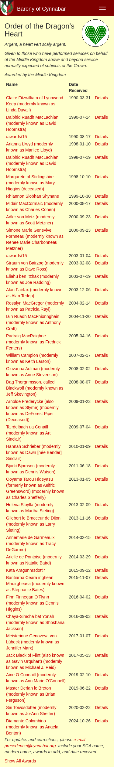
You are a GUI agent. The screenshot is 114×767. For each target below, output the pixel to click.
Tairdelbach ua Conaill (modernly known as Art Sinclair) (28, 432)
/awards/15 (16, 136)
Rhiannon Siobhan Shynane (32, 196)
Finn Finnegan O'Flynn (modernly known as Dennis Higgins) (32, 603)
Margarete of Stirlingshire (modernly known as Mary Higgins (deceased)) (30, 182)
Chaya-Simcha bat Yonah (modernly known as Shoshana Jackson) (35, 622)
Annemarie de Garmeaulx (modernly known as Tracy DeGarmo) (31, 543)
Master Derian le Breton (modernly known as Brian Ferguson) (30, 694)
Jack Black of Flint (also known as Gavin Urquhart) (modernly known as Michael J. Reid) (35, 661)
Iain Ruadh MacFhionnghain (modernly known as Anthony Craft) (33, 322)
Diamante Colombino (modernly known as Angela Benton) (32, 726)
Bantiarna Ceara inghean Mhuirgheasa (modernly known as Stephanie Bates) (35, 583)
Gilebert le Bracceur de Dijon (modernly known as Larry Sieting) (33, 524)
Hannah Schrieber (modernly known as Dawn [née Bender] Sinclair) (34, 452)
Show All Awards (20, 760)
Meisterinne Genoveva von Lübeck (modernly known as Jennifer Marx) (32, 641)
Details (101, 97)
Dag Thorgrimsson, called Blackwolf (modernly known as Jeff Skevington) (34, 388)
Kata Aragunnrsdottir (25, 570)
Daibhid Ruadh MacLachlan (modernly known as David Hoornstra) (32, 123)
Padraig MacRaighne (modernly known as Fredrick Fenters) (33, 341)
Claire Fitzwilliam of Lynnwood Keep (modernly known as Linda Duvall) (34, 103)
